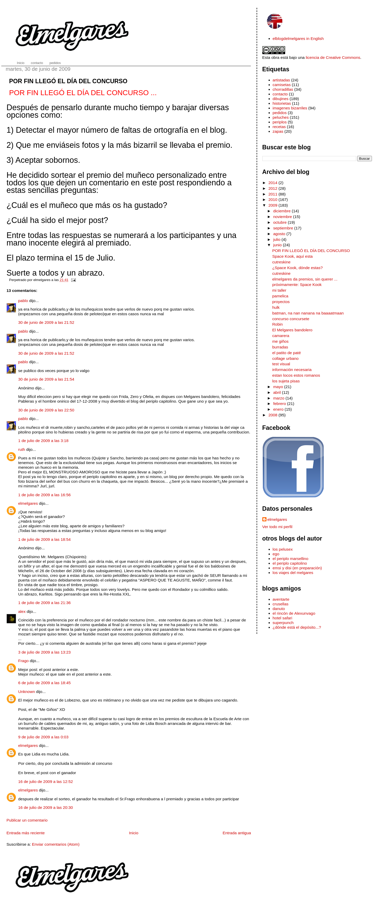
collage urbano (285, 358)
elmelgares (28, 503)
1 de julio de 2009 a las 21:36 (44, 602)
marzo (279, 398)
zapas (278, 131)
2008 (273, 415)
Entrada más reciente (25, 833)
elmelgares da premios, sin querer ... (304, 279)
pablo (23, 300)
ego (276, 554)
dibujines (281, 98)
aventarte (281, 599)
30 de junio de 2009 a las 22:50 (46, 410)
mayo (278, 386)
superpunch (283, 622)
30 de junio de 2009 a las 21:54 (46, 379)
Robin (277, 324)
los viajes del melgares (293, 572)
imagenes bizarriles (290, 108)
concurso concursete (290, 319)
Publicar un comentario (27, 820)
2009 (273, 205)
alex (21, 611)
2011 (273, 194)
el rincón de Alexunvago (294, 613)
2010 (273, 199)
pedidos (280, 112)
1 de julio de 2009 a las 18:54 (44, 539)
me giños (280, 341)
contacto (280, 94)
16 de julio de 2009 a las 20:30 (45, 807)
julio (277, 239)
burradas (280, 347)
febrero (280, 403)
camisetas (282, 84)
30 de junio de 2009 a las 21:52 (46, 322)
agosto (279, 234)
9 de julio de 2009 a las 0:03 (43, 737)
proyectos (281, 301)
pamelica (280, 296)
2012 (273, 188)
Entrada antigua (237, 833)
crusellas (281, 604)
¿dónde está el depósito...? (297, 627)
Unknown (26, 691)
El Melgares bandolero (292, 330)
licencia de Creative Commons (333, 57)
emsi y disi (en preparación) (297, 568)
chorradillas (283, 89)
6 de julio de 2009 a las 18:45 (44, 683)
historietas (282, 103)
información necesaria (291, 369)
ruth (21, 449)
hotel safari (282, 618)
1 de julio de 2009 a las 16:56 (44, 495)
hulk (275, 307)
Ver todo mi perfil (277, 526)
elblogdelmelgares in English (298, 38)
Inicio (133, 833)
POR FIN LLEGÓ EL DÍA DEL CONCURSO (68, 81)
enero (279, 409)
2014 (273, 182)
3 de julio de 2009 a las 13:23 (44, 652)
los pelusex (283, 549)
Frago (23, 660)
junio (278, 245)
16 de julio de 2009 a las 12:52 (45, 781)
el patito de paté (286, 353)
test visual (281, 364)
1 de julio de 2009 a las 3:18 (43, 440)
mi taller (279, 290)
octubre (280, 222)
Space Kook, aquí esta (292, 256)
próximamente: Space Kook (297, 284)
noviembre (283, 216)
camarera (280, 335)
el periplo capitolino (290, 563)
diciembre (282, 211)
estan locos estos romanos (296, 375)
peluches (281, 117)
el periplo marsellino (291, 558)
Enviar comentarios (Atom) (55, 844)
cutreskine (281, 262)
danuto (279, 608)
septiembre (283, 228)
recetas (279, 126)
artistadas (281, 80)
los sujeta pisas (286, 381)
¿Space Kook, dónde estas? (297, 267)
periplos (280, 122)
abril (277, 392)
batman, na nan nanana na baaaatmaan (308, 313)
